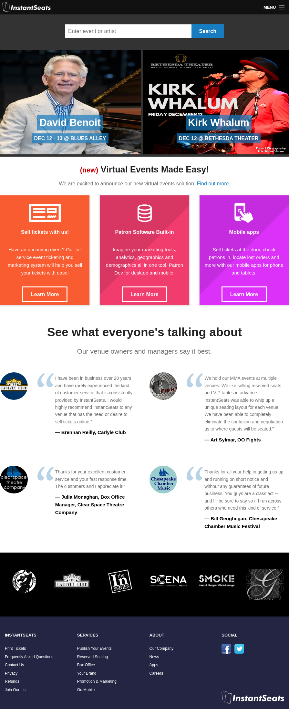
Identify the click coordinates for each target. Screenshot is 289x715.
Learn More (45, 294)
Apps (154, 665)
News (154, 657)
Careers (156, 673)
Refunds (12, 681)
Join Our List (15, 690)
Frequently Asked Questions (29, 657)
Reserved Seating (92, 657)
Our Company (162, 648)
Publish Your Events (94, 648)
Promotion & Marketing (97, 681)
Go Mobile (86, 690)
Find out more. (213, 183)
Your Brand (87, 673)
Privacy (11, 673)
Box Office (86, 665)
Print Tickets (15, 648)
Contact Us (14, 665)
